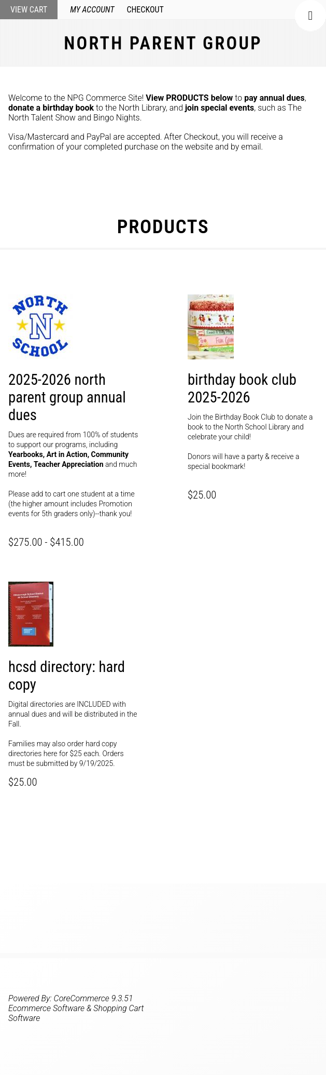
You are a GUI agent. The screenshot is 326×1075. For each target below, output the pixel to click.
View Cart (28, 10)
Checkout (144, 10)
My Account (92, 10)
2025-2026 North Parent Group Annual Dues (67, 397)
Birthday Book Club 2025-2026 (242, 388)
